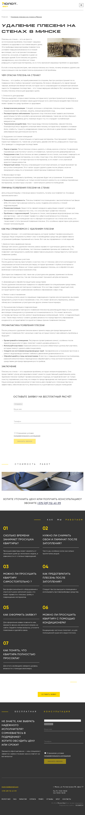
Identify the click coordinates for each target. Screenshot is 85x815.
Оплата (32, 799)
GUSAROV (79, 805)
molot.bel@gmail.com (10, 787)
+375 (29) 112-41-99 (49, 503)
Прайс (41, 799)
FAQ (14, 799)
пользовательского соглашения (27, 436)
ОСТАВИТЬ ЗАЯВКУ (48, 694)
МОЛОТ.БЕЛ (6, 799)
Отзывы (49, 799)
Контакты (67, 799)
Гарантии (23, 799)
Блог (58, 799)
